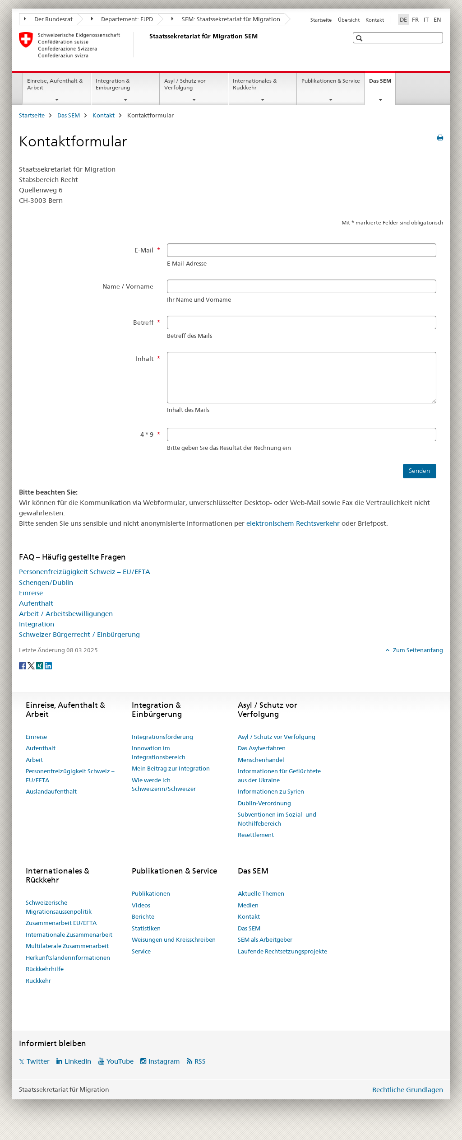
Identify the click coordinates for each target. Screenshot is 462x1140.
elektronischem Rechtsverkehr (293, 523)
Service (141, 951)
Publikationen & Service (330, 80)
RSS (200, 1061)
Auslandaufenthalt (51, 791)
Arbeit (34, 759)
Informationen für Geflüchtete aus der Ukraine (279, 775)
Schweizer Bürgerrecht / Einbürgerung (79, 634)
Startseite (321, 20)
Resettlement (256, 834)
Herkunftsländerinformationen (68, 957)
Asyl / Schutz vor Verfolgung (185, 84)
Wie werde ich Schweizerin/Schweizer (164, 784)
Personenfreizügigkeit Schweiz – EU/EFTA (84, 571)
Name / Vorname (127, 286)
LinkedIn (78, 1061)
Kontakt (374, 20)
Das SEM (382, 83)
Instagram (164, 1061)
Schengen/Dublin (46, 582)
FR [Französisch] (415, 19)
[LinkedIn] (48, 665)
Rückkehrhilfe (45, 968)
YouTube (120, 1061)
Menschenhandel (261, 759)
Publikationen (151, 893)
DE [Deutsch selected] (403, 19)
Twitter (38, 1061)
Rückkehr (38, 980)
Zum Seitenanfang (417, 650)
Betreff (143, 322)
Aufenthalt (36, 603)
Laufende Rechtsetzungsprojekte (282, 951)
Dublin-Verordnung (264, 803)
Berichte (143, 916)
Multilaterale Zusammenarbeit (67, 945)
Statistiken (146, 928)
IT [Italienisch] (426, 19)
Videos (141, 905)
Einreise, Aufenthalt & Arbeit (55, 84)
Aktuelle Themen (261, 893)
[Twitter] (32, 665)
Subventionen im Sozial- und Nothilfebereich (277, 819)
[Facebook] (23, 665)
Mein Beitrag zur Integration (171, 768)
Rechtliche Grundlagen (407, 1089)
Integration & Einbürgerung (113, 84)
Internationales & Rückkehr (255, 84)
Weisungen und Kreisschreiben (174, 939)
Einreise (31, 593)
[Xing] (40, 665)
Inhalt (144, 358)
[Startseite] (147, 44)
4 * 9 (146, 434)
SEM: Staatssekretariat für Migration (225, 19)
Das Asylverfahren (262, 748)
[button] (360, 38)
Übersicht (349, 20)
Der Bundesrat (48, 19)
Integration (36, 624)
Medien (248, 905)
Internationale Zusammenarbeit (69, 934)
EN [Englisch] (437, 19)
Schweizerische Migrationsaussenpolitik (59, 907)
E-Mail (143, 250)
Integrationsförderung (162, 736)
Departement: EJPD (122, 19)
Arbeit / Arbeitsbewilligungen (66, 613)
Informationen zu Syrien (271, 791)
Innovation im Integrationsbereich (158, 752)
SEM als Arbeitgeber (265, 939)
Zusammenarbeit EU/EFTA (61, 922)
